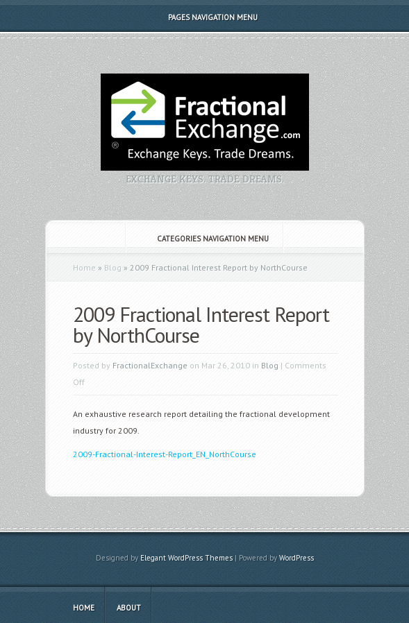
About (129, 608)
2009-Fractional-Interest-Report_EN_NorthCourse (164, 454)
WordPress (296, 558)
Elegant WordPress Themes (186, 558)
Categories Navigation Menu (203, 239)
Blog (113, 267)
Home (84, 267)
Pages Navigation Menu (203, 17)
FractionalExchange (149, 365)
